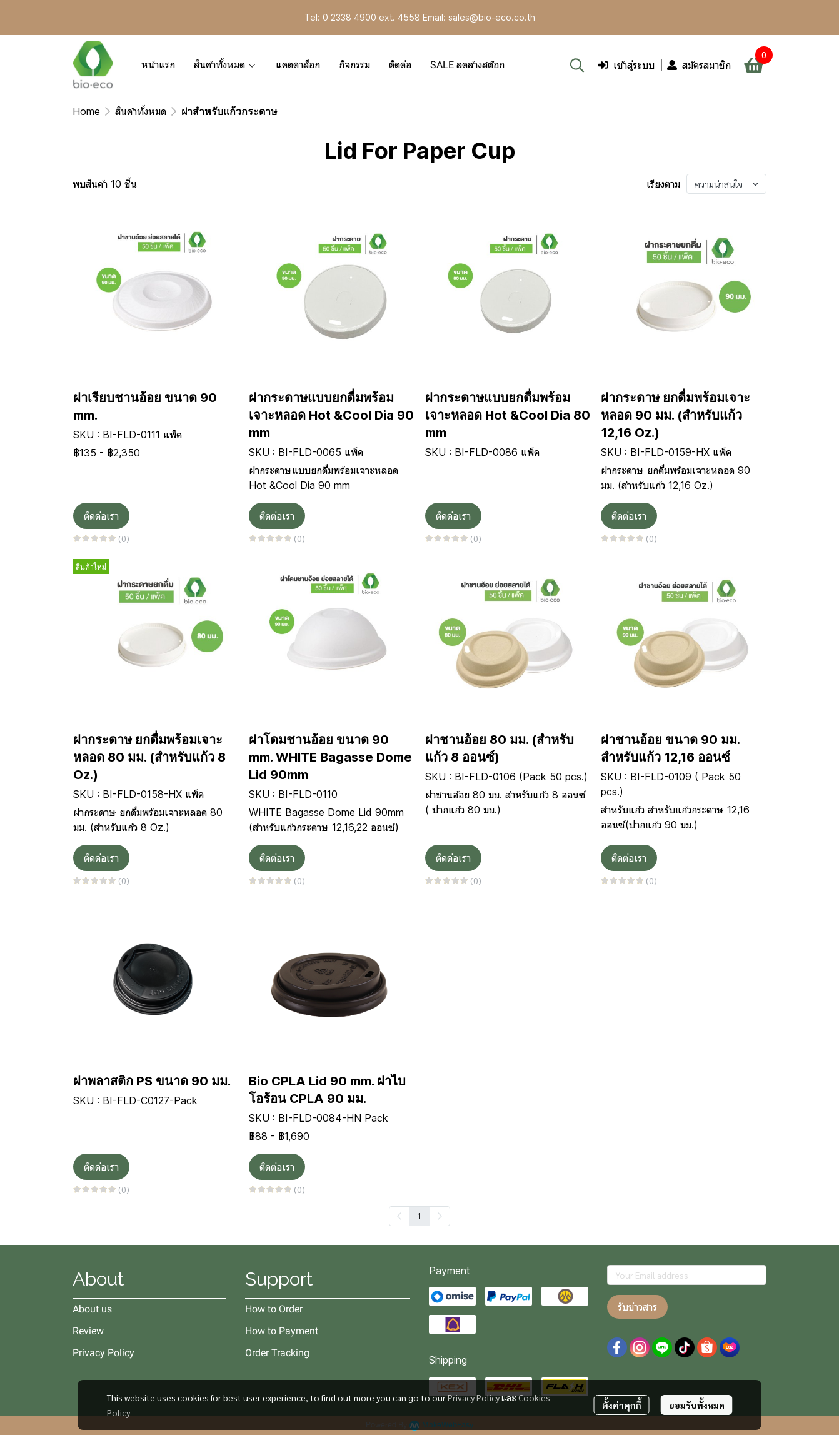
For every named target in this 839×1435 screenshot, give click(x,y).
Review (88, 1331)
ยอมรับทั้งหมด (697, 1405)
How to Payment (281, 1331)
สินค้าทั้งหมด (140, 111)
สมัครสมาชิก (699, 65)
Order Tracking (277, 1353)
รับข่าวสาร (637, 1307)
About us (92, 1309)
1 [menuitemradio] (419, 1215)
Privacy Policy (474, 1397)
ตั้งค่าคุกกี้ (621, 1405)
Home (86, 111)
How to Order (274, 1309)
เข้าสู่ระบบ (626, 65)
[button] (577, 65)
